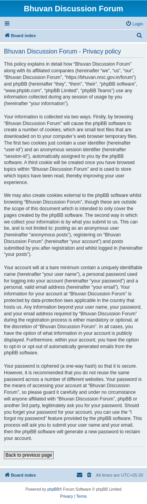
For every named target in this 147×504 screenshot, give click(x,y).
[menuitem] (134, 24)
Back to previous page (28, 455)
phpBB (53, 489)
